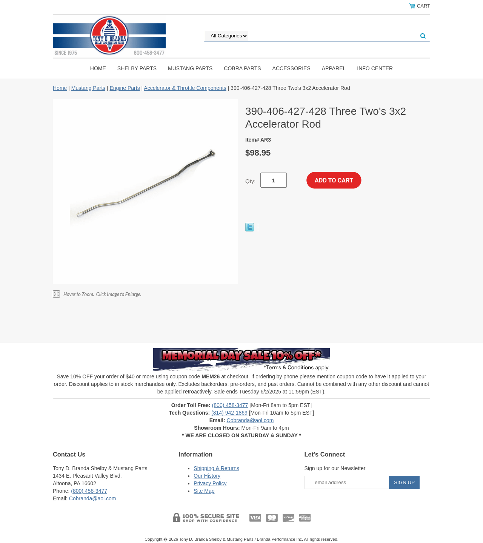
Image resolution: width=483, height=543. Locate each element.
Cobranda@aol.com (250, 420)
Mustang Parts (190, 68)
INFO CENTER (375, 68)
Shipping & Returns (216, 468)
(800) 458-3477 (230, 405)
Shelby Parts (137, 68)
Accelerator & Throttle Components (185, 88)
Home (98, 68)
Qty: (250, 181)
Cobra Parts (242, 68)
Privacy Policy (210, 483)
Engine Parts (124, 88)
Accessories (291, 68)
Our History (207, 476)
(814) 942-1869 (229, 413)
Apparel (334, 68)
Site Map (204, 491)
